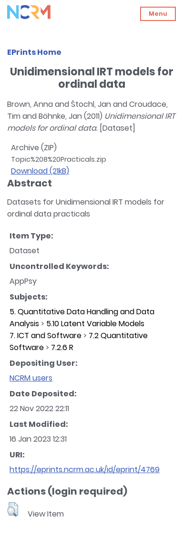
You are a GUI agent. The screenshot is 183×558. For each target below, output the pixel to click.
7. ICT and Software (45, 335)
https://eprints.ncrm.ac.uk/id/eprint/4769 (85, 469)
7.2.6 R (62, 347)
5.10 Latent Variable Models (95, 323)
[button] (12, 509)
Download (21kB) (40, 170)
